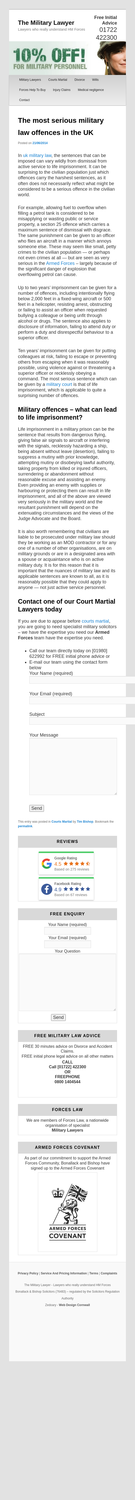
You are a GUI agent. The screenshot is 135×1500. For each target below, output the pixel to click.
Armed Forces (60, 263)
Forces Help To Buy (32, 90)
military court (59, 384)
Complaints (109, 1273)
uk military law (37, 155)
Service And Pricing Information (64, 1273)
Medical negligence (91, 90)
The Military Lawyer (46, 22)
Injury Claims (62, 90)
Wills (95, 80)
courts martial (95, 621)
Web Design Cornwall (74, 1305)
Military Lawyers (30, 80)
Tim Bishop (85, 821)
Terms (93, 1273)
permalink (25, 826)
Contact (24, 100)
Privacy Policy (28, 1273)
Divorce (80, 80)
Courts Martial (57, 80)
